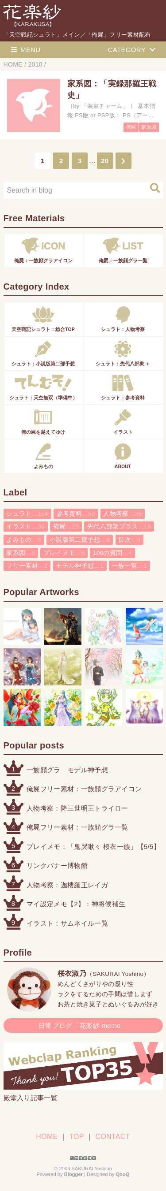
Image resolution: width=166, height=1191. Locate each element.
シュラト (27, 513)
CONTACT (112, 1136)
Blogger (73, 1174)
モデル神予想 (80, 565)
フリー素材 (26, 565)
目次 (129, 539)
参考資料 (76, 513)
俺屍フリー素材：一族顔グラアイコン (84, 789)
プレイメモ (64, 553)
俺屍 (131, 127)
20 (104, 160)
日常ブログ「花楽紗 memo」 (83, 1025)
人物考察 (122, 513)
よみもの (23, 539)
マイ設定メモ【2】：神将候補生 (76, 904)
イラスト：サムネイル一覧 (67, 923)
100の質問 (112, 553)
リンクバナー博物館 (57, 865)
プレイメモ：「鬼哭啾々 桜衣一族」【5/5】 (93, 846)
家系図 (148, 127)
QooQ (122, 1174)
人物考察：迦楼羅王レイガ (67, 885)
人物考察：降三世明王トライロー (77, 808)
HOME (47, 1136)
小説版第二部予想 (80, 539)
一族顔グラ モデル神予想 (67, 770)
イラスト (25, 526)
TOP (76, 1136)
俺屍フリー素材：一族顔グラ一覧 (77, 827)
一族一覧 (129, 565)
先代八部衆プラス (119, 526)
